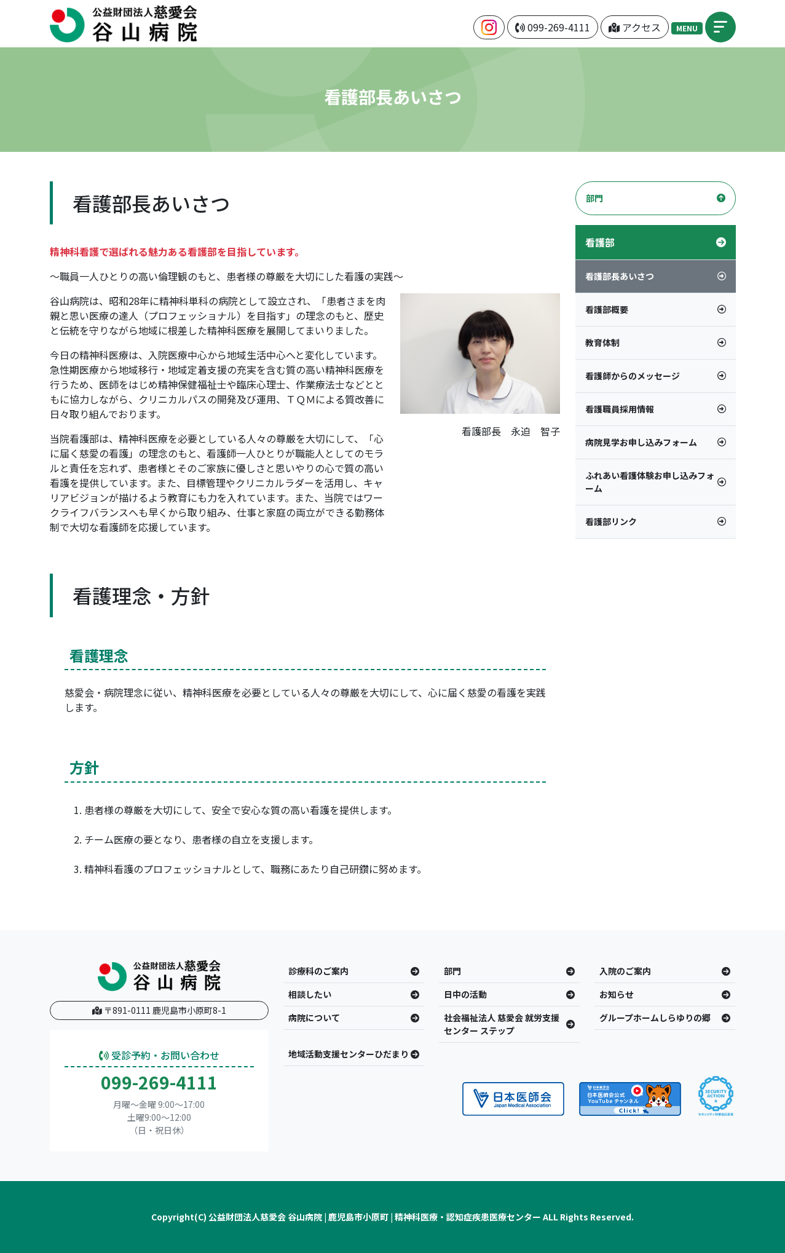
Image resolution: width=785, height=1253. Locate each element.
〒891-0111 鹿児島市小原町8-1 (159, 1010)
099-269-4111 (159, 1082)
